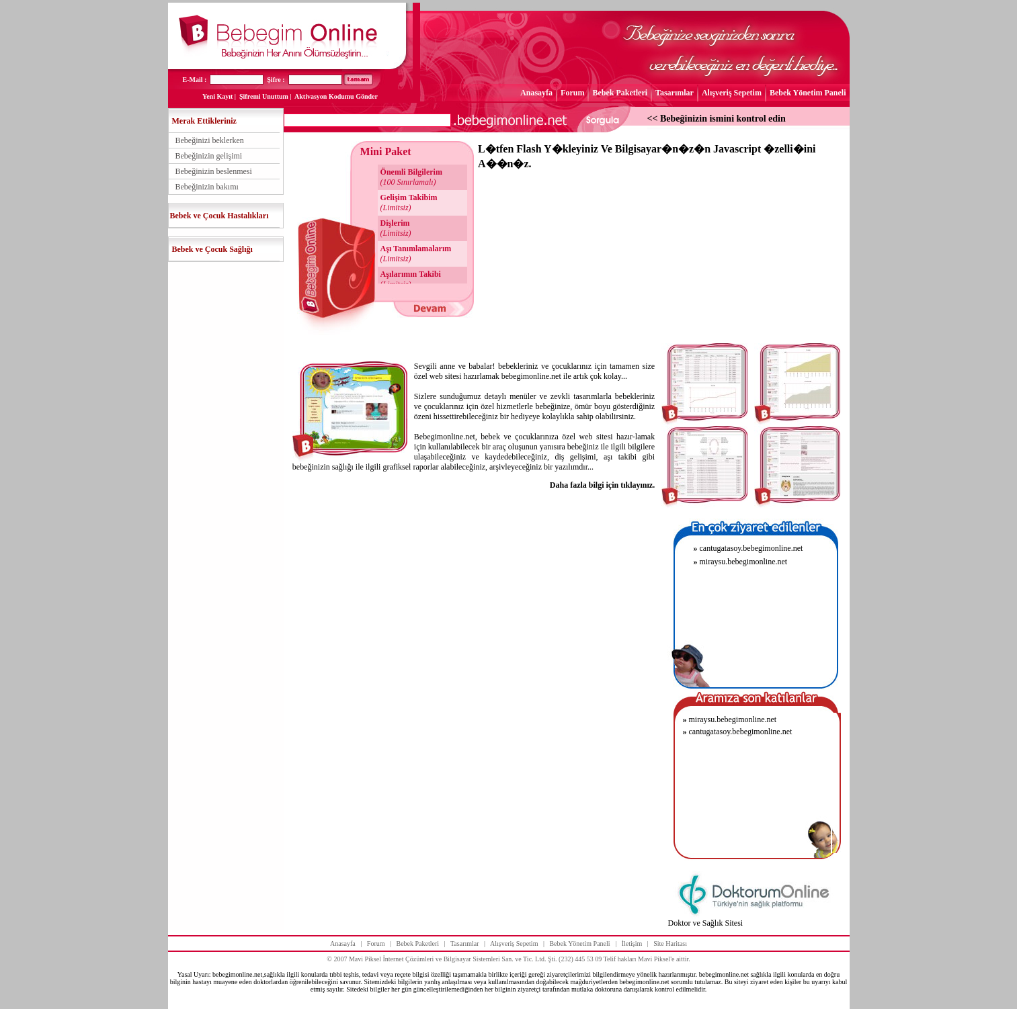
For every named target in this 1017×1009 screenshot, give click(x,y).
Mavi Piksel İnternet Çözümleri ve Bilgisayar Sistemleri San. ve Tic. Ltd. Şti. (453, 959)
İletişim (632, 943)
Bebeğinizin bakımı (207, 186)
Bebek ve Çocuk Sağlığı (212, 249)
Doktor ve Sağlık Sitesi (705, 923)
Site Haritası (670, 943)
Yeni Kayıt (217, 96)
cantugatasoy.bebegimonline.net (748, 548)
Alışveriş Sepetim (732, 92)
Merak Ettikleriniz (204, 121)
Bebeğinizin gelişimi (209, 156)
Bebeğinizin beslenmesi (213, 171)
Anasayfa (536, 92)
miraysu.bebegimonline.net (740, 561)
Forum (572, 92)
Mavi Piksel (654, 959)
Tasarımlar (674, 92)
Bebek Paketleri (619, 92)
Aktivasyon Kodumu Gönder (336, 96)
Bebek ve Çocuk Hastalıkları (219, 215)
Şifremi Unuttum (263, 96)
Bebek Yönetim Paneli (808, 92)
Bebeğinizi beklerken (209, 140)
